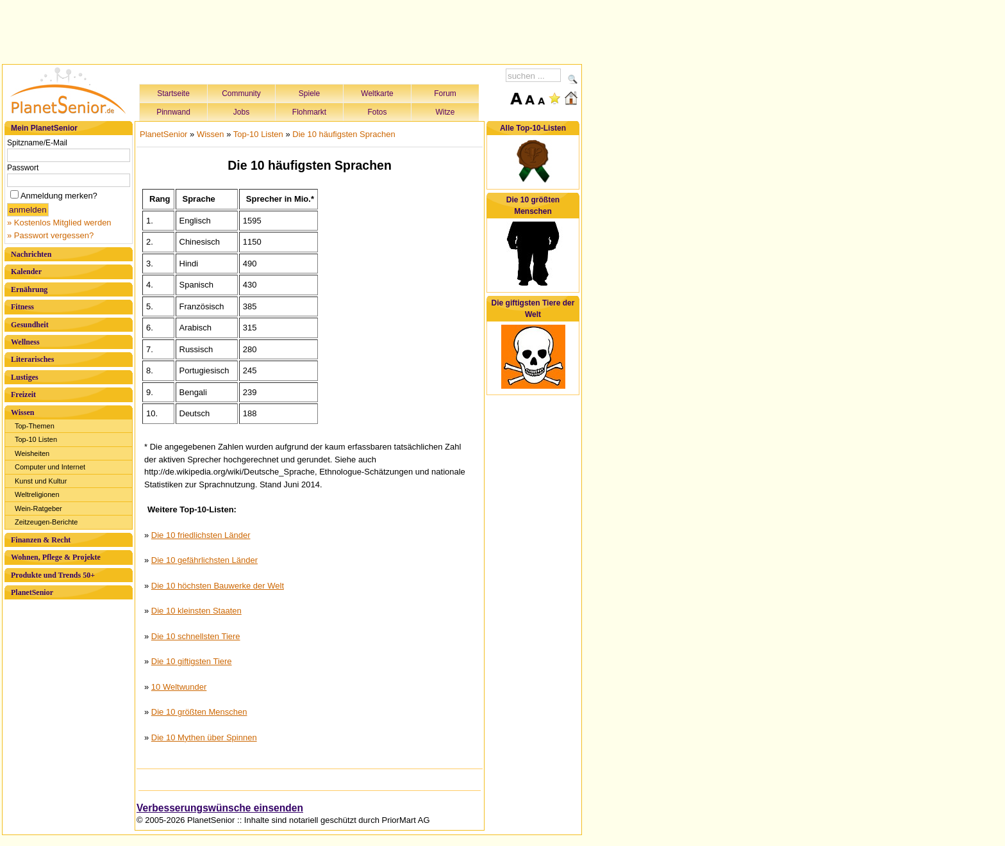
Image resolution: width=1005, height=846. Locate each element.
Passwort (22, 167)
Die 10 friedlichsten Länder (201, 535)
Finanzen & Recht (41, 539)
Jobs (241, 112)
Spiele (309, 93)
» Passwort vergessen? (50, 235)
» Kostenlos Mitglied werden (59, 222)
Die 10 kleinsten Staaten (196, 610)
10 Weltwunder (178, 687)
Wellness (25, 342)
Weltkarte (377, 93)
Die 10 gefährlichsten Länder (204, 560)
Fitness (22, 306)
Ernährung (29, 289)
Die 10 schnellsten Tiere (195, 636)
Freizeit (23, 394)
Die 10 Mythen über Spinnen (204, 737)
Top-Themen (34, 426)
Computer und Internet (50, 467)
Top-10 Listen (36, 439)
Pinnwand (173, 112)
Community (241, 93)
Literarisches (32, 359)
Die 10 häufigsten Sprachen (343, 134)
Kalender (26, 271)
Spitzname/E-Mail (37, 142)
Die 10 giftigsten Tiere (191, 661)
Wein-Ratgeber (38, 508)
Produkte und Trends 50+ (53, 575)
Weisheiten (32, 453)
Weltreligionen (37, 494)
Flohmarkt (309, 112)
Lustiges (24, 377)
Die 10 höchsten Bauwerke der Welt (217, 585)
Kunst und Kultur (41, 481)
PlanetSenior (32, 592)
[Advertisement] (292, 30)
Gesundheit (30, 324)
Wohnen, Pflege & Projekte (56, 557)
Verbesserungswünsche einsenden (220, 807)
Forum (445, 93)
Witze (445, 112)
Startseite (173, 93)
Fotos (376, 112)
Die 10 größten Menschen (199, 712)
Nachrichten (31, 254)
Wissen (22, 412)
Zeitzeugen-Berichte (46, 522)
